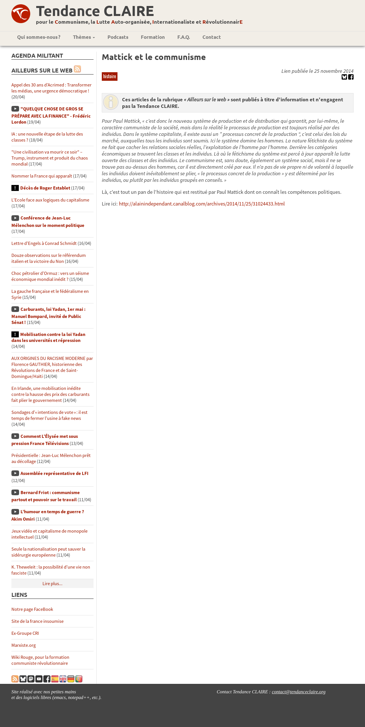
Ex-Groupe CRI (25, 633)
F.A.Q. (183, 37)
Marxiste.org (23, 645)
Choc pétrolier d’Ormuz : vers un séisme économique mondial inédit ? (50, 276)
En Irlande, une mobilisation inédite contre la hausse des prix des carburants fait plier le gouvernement (50, 394)
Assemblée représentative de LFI (54, 473)
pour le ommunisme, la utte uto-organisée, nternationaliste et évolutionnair (139, 21)
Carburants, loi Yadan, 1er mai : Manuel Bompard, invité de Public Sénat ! (48, 315)
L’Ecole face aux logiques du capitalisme (50, 200)
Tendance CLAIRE (95, 10)
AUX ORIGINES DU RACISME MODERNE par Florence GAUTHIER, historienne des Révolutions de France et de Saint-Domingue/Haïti (52, 367)
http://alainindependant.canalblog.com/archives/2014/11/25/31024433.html (202, 203)
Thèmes (84, 37)
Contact (211, 37)
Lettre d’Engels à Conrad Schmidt (44, 243)
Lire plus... (52, 584)
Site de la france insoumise (37, 621)
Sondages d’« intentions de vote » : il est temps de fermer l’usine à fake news (49, 415)
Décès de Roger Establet (45, 188)
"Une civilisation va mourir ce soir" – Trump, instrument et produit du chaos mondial (49, 158)
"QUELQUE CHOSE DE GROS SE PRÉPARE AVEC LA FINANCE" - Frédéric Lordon (51, 115)
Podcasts (118, 37)
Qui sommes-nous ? (38, 37)
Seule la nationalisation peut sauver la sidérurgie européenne (48, 552)
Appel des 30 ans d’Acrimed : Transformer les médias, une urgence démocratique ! (51, 88)
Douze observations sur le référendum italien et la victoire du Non (48, 258)
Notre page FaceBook (32, 609)
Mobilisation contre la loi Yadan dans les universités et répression (48, 337)
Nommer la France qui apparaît (41, 176)
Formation (153, 37)
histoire (109, 76)
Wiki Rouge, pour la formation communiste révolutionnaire (40, 660)
